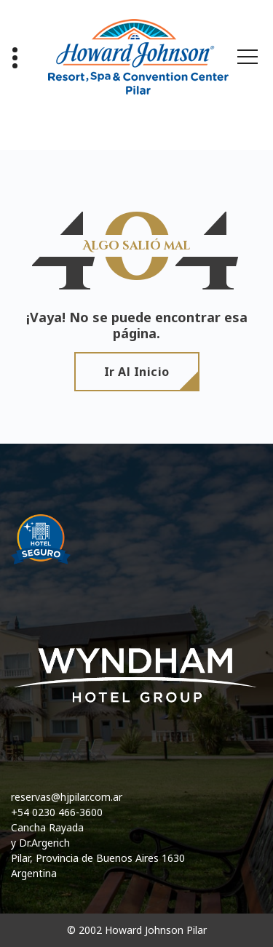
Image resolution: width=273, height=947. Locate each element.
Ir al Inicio (137, 372)
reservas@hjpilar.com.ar (66, 797)
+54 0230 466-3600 (57, 812)
